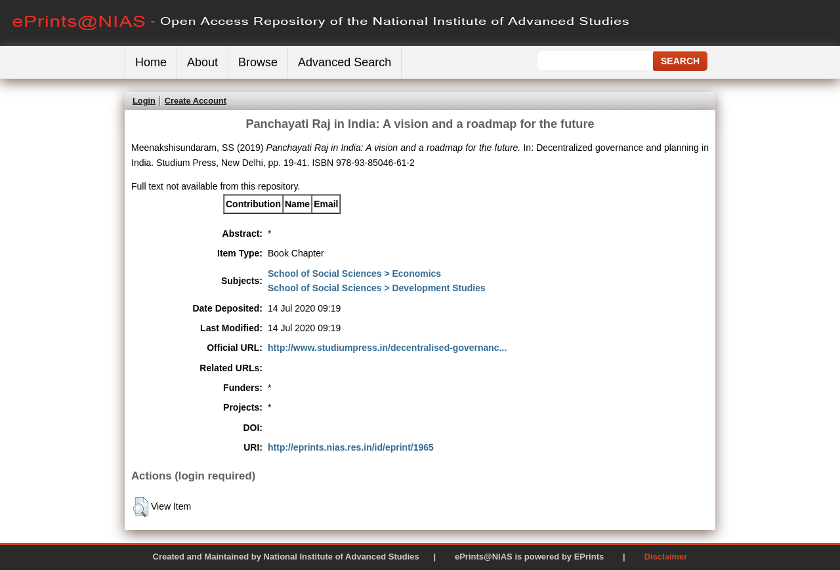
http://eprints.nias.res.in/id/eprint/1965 (351, 447)
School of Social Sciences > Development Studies (377, 288)
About (202, 62)
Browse (258, 62)
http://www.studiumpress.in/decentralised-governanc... (387, 347)
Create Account (195, 101)
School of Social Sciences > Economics (354, 273)
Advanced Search (344, 62)
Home (151, 62)
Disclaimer (666, 556)
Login (144, 101)
